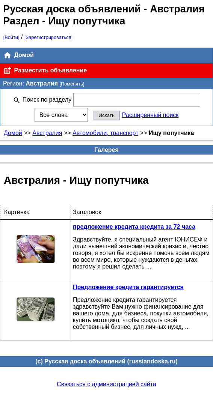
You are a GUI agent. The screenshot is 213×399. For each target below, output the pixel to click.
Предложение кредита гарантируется (128, 287)
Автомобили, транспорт (105, 133)
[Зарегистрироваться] (48, 37)
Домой (18, 55)
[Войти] (11, 37)
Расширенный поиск (150, 115)
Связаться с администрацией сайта (106, 384)
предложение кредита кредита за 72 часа (134, 227)
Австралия (47, 133)
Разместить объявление (45, 70)
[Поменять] (71, 84)
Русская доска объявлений (72, 9)
